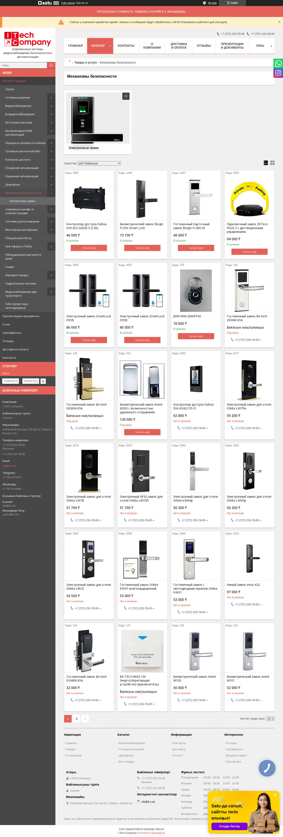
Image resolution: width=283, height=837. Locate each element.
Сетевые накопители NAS (22, 151)
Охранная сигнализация (21, 176)
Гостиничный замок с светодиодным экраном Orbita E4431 (195, 588)
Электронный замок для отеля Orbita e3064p (195, 498)
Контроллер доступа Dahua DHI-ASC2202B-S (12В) (86, 226)
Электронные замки (22, 201)
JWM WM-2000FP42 (187, 316)
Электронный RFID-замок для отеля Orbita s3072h (141, 498)
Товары (70, 749)
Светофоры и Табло (18, 246)
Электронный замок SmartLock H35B (88, 318)
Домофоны (12, 184)
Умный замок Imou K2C (243, 585)
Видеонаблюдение (18, 106)
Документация (236, 755)
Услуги (9, 89)
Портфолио (233, 761)
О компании (152, 45)
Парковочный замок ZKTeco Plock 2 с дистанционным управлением (247, 228)
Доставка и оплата (15, 349)
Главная (75, 45)
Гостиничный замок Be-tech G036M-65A (86, 406)
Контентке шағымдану (152, 832)
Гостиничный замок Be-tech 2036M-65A (247, 318)
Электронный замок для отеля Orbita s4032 (88, 586)
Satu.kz (160, 829)
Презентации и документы (21, 316)
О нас (6, 324)
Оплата (177, 755)
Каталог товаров (14, 81)
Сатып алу (89, 248)
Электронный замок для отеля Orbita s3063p (249, 498)
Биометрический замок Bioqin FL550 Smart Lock (141, 226)
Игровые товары (16, 275)
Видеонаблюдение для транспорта (21, 293)
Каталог (98, 45)
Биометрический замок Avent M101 (248, 678)
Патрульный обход (18, 238)
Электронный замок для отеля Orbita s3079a (249, 406)
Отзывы (8, 341)
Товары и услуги (85, 62)
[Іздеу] (51, 65)
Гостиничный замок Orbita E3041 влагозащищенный (139, 586)
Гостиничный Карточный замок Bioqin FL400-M (191, 226)
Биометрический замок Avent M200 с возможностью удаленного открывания (141, 408)
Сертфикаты (234, 749)
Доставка (178, 749)
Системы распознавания (22, 221)
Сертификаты (12, 333)
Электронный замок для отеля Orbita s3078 (88, 498)
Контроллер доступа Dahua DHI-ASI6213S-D (193, 406)
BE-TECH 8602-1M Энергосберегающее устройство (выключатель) (139, 680)
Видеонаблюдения (132, 743)
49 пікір (212, 2)
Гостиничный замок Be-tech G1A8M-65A (86, 678)
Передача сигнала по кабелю (25, 143)
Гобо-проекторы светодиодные (16, 306)
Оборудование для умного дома (23, 256)
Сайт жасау (68, 2)
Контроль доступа (17, 159)
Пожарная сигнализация (22, 168)
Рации (9, 267)
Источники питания (18, 122)
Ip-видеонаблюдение (20, 114)
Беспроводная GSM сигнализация (18, 132)
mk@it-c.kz (9, 466)
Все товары (127, 761)
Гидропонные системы (20, 283)
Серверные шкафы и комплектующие (19, 211)
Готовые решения (17, 97)
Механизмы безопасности (23, 193)
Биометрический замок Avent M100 (194, 678)
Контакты (9, 358)
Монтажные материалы (21, 230)
